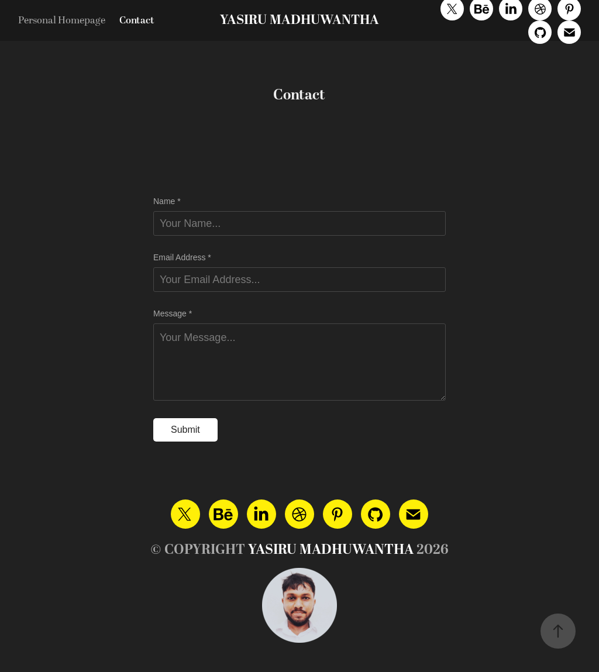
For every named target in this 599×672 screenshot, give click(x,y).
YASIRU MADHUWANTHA (299, 20)
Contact (136, 20)
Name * (167, 201)
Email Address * (182, 257)
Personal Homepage (61, 20)
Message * (172, 313)
